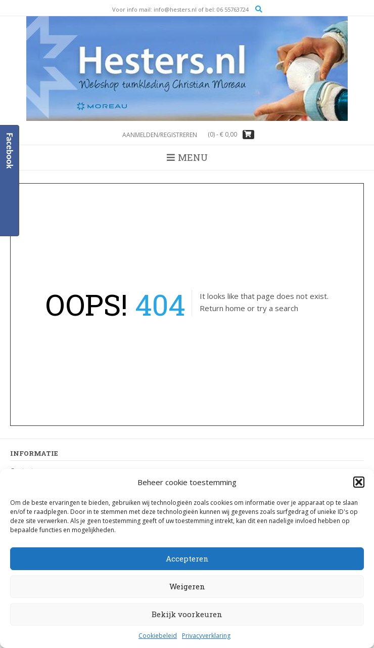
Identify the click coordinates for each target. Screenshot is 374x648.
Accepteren (187, 558)
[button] (359, 482)
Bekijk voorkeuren (187, 614)
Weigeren (187, 586)
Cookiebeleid (157, 635)
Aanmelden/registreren (159, 135)
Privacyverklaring (206, 635)
